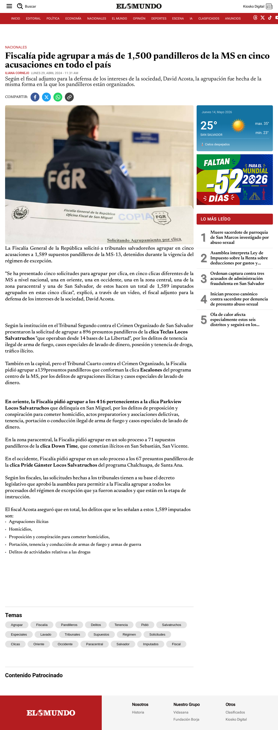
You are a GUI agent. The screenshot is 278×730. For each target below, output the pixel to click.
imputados (150, 644)
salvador (122, 644)
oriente (38, 644)
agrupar (17, 625)
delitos (96, 625)
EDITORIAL (33, 24)
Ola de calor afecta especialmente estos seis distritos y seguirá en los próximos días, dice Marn (234, 320)
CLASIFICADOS (208, 24)
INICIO (15, 24)
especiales (19, 634)
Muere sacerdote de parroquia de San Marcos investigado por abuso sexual (239, 237)
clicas (15, 644)
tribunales (72, 634)
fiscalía (42, 625)
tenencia (121, 625)
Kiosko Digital (236, 719)
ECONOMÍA (73, 24)
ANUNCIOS (233, 24)
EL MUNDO (119, 24)
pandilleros (69, 625)
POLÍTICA (53, 24)
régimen (129, 634)
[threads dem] (255, 25)
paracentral (94, 644)
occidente (65, 644)
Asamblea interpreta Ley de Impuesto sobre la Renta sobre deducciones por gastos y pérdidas (239, 258)
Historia (138, 712)
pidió (145, 625)
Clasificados (235, 712)
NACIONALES (96, 24)
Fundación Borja (186, 719)
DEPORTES (158, 24)
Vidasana (180, 712)
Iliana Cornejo (17, 73)
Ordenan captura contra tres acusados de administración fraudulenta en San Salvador (237, 278)
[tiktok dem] (270, 24)
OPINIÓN (139, 24)
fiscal (176, 644)
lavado (45, 634)
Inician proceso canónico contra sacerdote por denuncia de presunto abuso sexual (239, 299)
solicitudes (157, 634)
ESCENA (178, 24)
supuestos (101, 634)
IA (191, 24)
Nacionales (16, 47)
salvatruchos (171, 625)
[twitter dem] (262, 24)
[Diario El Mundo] (139, 13)
